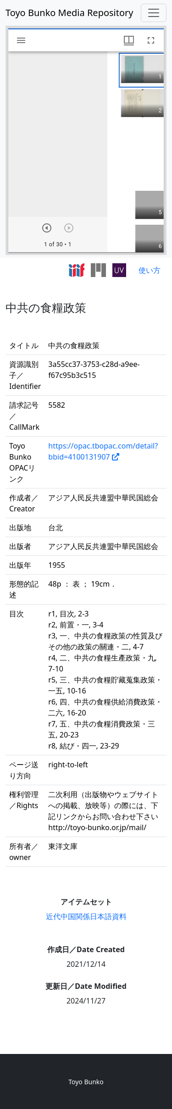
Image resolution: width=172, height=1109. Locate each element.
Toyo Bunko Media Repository (69, 12)
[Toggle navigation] (153, 13)
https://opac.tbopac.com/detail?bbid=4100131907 (103, 451)
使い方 (150, 270)
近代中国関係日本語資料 (86, 916)
